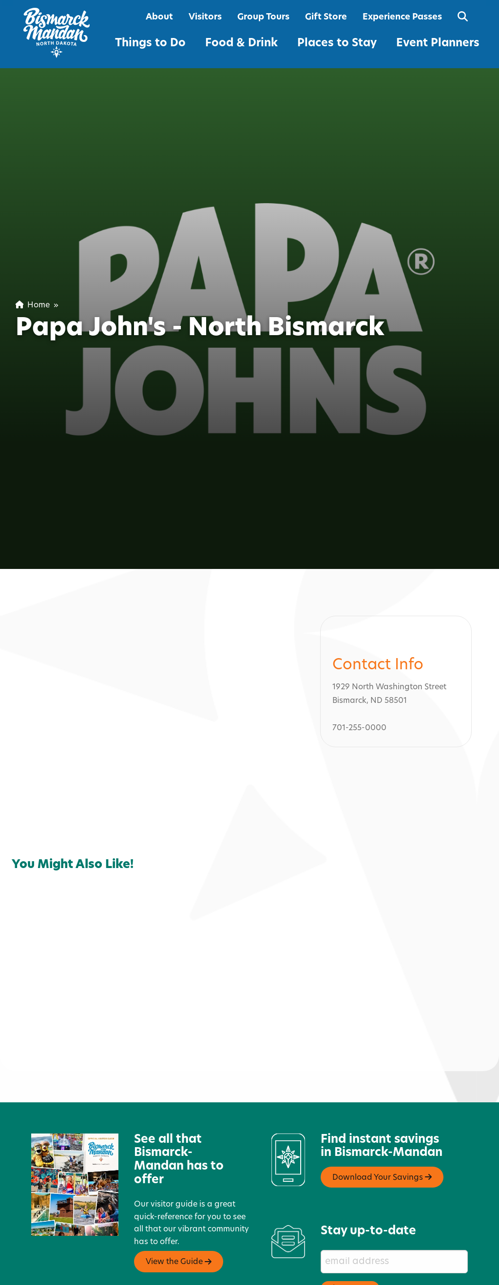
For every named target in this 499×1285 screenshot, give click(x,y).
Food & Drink (241, 43)
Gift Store (326, 17)
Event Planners (438, 43)
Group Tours (263, 17)
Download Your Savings (382, 1135)
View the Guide (178, 1219)
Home (33, 305)
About (159, 17)
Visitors (205, 17)
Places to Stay (337, 43)
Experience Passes (402, 17)
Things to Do (150, 43)
